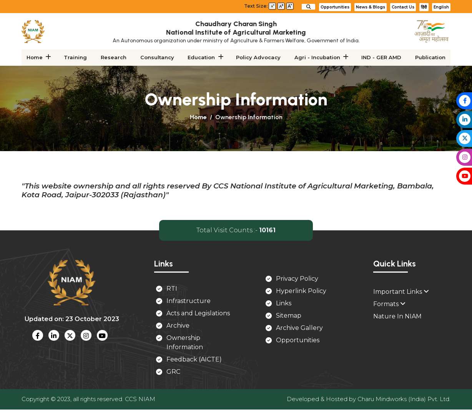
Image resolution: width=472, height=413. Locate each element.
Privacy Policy (297, 279)
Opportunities (335, 7)
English (441, 7)
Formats (389, 304)
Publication (429, 58)
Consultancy (157, 58)
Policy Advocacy (258, 58)
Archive (177, 326)
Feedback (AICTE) (194, 360)
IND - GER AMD (381, 58)
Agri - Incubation (317, 58)
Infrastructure (188, 301)
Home (35, 58)
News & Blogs (370, 7)
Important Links (401, 292)
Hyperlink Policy (301, 291)
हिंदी (424, 7)
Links (283, 303)
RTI (171, 289)
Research (114, 58)
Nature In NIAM (397, 317)
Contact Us (403, 7)
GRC (173, 372)
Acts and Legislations (198, 314)
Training (75, 58)
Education (201, 58)
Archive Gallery (299, 328)
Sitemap (288, 316)
